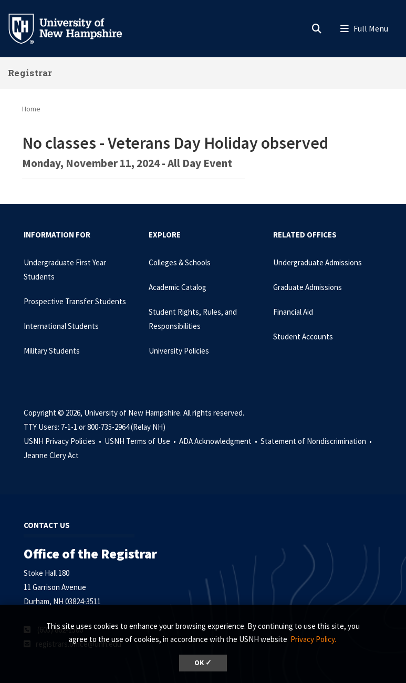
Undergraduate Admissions (317, 262)
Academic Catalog (177, 287)
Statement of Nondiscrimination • (317, 441)
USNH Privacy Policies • (63, 441)
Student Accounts (303, 336)
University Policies (179, 351)
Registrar (30, 73)
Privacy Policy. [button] (313, 639)
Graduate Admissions (307, 287)
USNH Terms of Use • (141, 441)
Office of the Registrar (90, 553)
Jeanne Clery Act (51, 455)
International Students (61, 326)
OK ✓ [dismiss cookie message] (203, 662)
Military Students (52, 351)
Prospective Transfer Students (75, 301)
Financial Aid (293, 312)
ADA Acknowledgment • (219, 441)
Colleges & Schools (180, 262)
